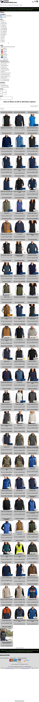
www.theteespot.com (25, 668)
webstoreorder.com (10, 668)
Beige (4, 48)
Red (4, 52)
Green (4, 56)
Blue (4, 57)
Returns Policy (13, 657)
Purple (4, 51)
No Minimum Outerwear (13, 5)
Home (1, 5)
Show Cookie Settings (19, 700)
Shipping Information (22, 657)
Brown (4, 49)
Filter (5, 5)
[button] (35, 1)
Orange (4, 54)
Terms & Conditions (4, 657)
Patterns (5, 59)
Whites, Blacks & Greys (8, 46)
